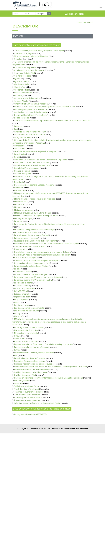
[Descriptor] (41, 14)
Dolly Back (18, 204)
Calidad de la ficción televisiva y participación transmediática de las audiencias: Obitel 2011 (53, 136)
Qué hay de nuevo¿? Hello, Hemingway (31, 388)
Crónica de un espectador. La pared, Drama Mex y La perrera (40, 176)
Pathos (17, 366)
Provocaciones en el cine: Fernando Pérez (32, 385)
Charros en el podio (22, 190)
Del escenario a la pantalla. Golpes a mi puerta (34, 201)
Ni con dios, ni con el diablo (26, 349)
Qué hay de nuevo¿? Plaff (25, 391)
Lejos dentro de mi (22, 313)
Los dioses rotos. (21, 321)
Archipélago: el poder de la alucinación (30, 125)
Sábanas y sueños (22, 396)
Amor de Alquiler (21, 117)
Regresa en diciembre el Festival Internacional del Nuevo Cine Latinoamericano (48, 394)
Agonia (17, 94)
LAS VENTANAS (21, 307)
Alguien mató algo (22, 100)
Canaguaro (19, 142)
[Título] (30, 14)
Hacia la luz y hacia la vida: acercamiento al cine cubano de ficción (42, 271)
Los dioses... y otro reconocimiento (29, 324)
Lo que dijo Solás (21, 315)
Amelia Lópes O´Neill (23, 108)
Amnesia (18, 111)
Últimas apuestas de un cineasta (28, 413)
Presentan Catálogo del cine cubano (30, 377)
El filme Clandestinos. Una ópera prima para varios (36, 231)
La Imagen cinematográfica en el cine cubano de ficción (38, 293)
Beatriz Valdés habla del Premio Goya (30, 131)
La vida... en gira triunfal (24, 304)
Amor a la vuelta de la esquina (27, 114)
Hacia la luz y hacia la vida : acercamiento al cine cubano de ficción (42, 268)
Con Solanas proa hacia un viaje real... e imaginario (36, 167)
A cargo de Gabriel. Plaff (24, 89)
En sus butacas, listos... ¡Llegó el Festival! (31, 251)
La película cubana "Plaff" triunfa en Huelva (33, 296)
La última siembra (22, 301)
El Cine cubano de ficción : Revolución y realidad (34, 215)
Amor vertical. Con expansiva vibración (31, 120)
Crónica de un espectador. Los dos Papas (32, 178)
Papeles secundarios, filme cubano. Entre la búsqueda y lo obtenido (43, 360)
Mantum (18, 332)
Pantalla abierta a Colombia (26, 357)
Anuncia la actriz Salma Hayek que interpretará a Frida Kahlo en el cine (44, 122)
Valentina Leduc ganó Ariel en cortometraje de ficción (37, 419)
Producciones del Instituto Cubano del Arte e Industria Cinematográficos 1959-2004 (50, 382)
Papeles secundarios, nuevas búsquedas (31, 363)
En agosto (18, 237)
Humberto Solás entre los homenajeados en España (36, 276)
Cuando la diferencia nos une (26, 184)
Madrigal (18, 329)
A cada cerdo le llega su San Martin (29, 86)
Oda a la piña (19, 355)
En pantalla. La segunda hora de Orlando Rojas (34, 245)
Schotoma (18, 399)
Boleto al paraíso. (21, 134)
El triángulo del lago (23, 234)
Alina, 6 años (19, 103)
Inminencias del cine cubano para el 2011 (32, 279)
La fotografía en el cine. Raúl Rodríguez (31, 290)
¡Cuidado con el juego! (23, 69)
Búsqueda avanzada (74, 14)
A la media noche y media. (25, 83)
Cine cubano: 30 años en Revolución (29, 150)
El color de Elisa (21, 217)
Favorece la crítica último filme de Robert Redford (35, 257)
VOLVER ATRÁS (85, 38)
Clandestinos (19, 162)
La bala (17, 285)
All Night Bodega (21, 106)
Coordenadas (20, 170)
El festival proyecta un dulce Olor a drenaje (32, 229)
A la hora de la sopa (22, 92)
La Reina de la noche (23, 299)
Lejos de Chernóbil (22, 310)
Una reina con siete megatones (27, 416)
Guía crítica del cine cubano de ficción (30, 262)
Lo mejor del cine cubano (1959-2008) (30, 430)
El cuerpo (18, 223)
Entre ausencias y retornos (26, 254)
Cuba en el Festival (22, 187)
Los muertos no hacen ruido (26, 327)
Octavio (17, 352)
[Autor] (18, 14)
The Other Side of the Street (26, 405)
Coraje (17, 173)
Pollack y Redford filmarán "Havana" (29, 374)
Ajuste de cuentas (22, 97)
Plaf (16, 371)
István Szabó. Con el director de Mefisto (31, 282)
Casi (16, 145)
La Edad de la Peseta (23, 287)
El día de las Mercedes (23, 226)
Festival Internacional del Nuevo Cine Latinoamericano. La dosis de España (46, 259)
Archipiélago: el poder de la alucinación (31, 128)
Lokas (16, 318)
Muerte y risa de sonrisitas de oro (29, 343)
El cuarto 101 (19, 220)
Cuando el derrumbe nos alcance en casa (32, 181)
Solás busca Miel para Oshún (26, 402)
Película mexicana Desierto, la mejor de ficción (34, 369)
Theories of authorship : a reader (29, 408)
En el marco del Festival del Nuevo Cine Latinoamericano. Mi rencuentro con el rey (49, 240)
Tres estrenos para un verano (27, 410)
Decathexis (19, 198)
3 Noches (18, 75)
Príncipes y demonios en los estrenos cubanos (34, 380)
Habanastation (20, 265)
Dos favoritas (20, 206)
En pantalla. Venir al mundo (26, 248)
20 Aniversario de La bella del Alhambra (31, 72)
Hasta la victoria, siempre (25, 273)
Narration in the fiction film (26, 346)
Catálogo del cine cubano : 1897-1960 (30, 148)
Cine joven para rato (23, 153)
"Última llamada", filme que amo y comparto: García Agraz (39, 66)
